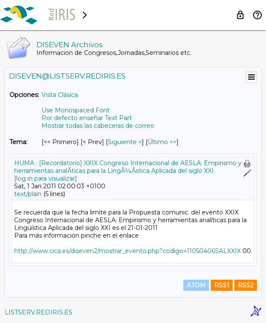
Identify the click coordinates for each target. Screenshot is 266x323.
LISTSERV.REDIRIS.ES (38, 312)
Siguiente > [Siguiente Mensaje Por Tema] (125, 142)
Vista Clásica (60, 95)
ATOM (196, 285)
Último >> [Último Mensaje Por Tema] (162, 142)
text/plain (28, 194)
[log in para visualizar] (45, 178)
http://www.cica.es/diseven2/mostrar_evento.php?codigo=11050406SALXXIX (127, 251)
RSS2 (246, 285)
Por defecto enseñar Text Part (87, 118)
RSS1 (221, 285)
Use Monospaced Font (76, 110)
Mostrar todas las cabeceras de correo (98, 126)
